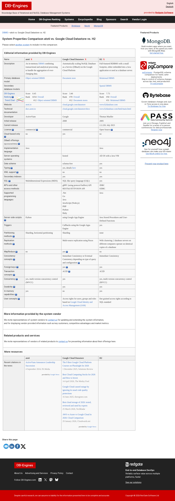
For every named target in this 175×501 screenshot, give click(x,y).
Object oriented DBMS (35, 78)
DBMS (5, 32)
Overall (41, 97)
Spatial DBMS (105, 86)
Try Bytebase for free (157, 106)
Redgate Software (164, 12)
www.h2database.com (108, 104)
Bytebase (76, 26)
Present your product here (156, 163)
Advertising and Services (36, 473)
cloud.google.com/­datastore (73, 104)
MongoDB (98, 26)
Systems (69, 19)
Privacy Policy (56, 473)
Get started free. (157, 53)
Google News (54, 374)
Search (124, 19)
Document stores (81, 100)
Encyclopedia (85, 19)
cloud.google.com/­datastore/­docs (76, 109)
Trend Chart (10, 100)
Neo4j (87, 26)
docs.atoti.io (31, 109)
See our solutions (133, 482)
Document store (69, 78)
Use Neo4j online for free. (156, 154)
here (74, 168)
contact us (52, 320)
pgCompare (147, 72)
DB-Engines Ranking (49, 19)
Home (31, 19)
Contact (69, 473)
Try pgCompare (156, 84)
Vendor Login (139, 19)
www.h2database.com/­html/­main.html (115, 109)
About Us (18, 473)
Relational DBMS (106, 78)
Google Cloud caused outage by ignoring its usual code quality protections (75, 390)
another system (22, 45)
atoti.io (29, 104)
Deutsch (169, 6)
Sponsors (111, 19)
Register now (156, 130)
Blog (99, 19)
